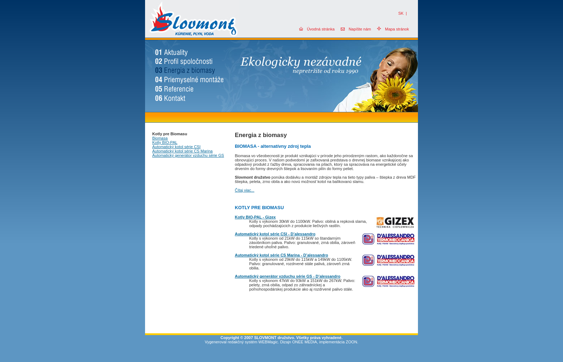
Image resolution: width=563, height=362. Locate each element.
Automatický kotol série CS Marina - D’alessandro (281, 255)
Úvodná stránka (321, 29)
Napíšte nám (360, 29)
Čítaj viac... (244, 190)
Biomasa (160, 138)
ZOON (351, 342)
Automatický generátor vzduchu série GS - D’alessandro (287, 276)
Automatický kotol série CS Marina (182, 151)
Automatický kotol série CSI (176, 147)
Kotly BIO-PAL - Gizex (255, 217)
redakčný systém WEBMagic (253, 342)
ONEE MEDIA (304, 342)
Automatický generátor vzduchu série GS (188, 155)
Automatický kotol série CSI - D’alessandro (275, 234)
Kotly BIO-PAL (164, 142)
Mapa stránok (397, 29)
